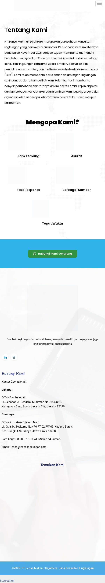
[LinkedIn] (5, 357)
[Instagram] (13, 357)
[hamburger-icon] (99, 3)
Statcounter (7, 580)
